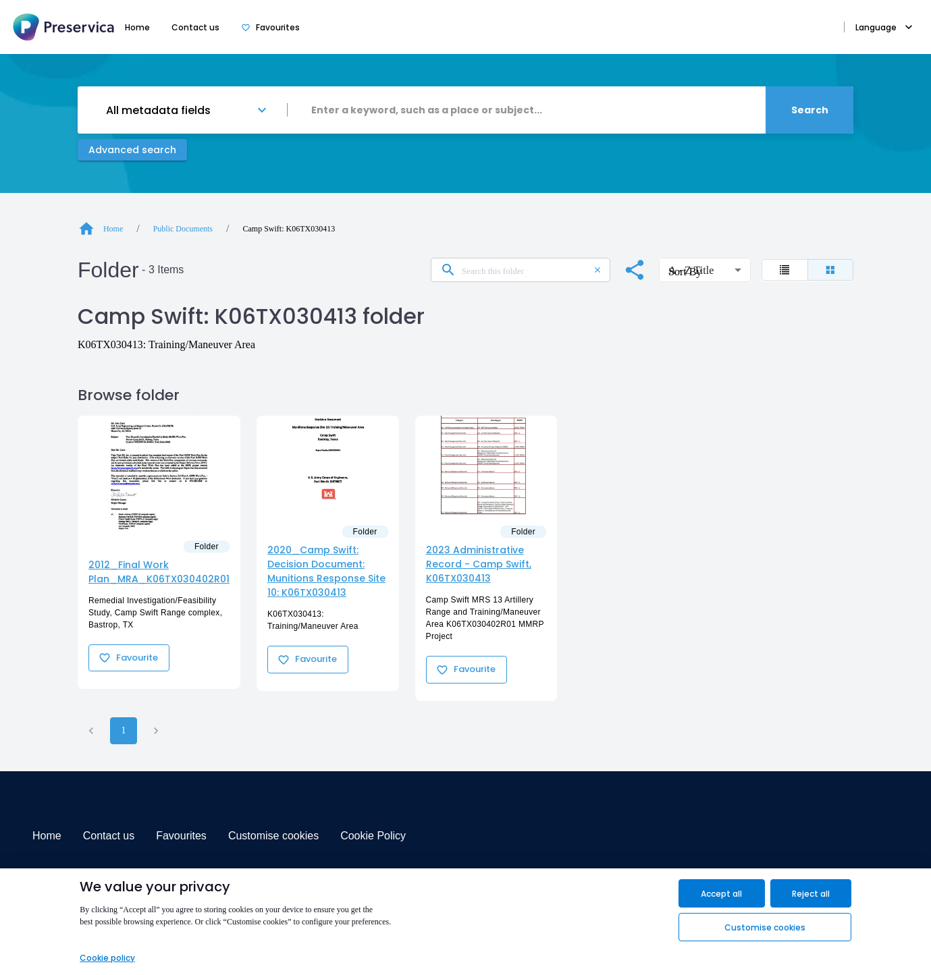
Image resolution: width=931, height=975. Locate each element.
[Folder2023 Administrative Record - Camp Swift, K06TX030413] (486, 465)
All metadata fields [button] (158, 110)
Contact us (108, 835)
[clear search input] (597, 270)
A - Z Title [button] (691, 270)
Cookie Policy (373, 835)
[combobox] (527, 110)
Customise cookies (273, 835)
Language (884, 27)
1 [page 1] (123, 731)
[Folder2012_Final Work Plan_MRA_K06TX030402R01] (159, 473)
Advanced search (132, 150)
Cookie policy (107, 958)
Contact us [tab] (195, 27)
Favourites (181, 835)
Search (809, 110)
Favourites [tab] (270, 27)
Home (46, 835)
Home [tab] (137, 27)
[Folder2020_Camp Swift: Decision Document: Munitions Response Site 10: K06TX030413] (328, 465)
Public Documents (183, 228)
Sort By (680, 257)
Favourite (129, 658)
